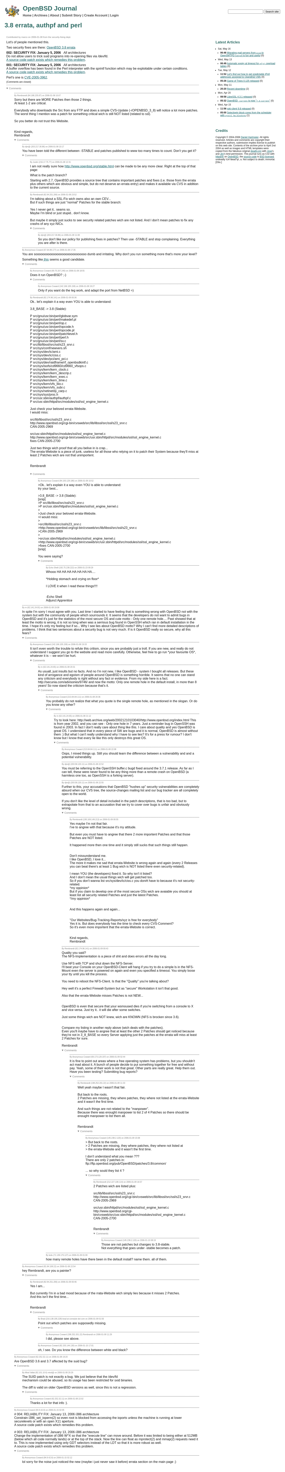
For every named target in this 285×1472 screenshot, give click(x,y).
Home (27, 15)
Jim (222, 153)
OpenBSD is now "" (248, 100)
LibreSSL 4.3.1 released (239, 96)
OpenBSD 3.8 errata (61, 47)
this (46, 259)
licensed (267, 156)
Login (114, 15)
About (54, 15)
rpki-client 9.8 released (239, 108)
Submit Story (72, 15)
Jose (269, 151)
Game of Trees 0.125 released (243, 81)
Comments (15, 88)
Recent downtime (236, 88)
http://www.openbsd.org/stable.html (89, 166)
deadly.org (256, 151)
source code (250, 156)
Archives (41, 15)
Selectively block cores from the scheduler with (245, 114)
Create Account (95, 15)
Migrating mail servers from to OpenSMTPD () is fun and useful (242, 54)
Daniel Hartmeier (249, 137)
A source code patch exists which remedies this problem (45, 59)
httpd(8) (220, 156)
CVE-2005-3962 (35, 77)
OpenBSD (233, 156)
